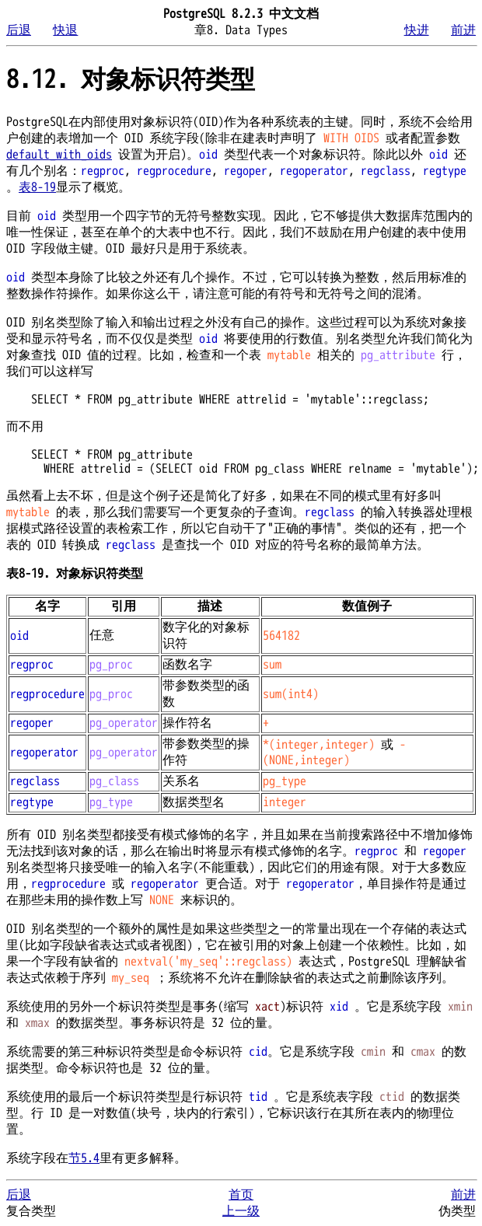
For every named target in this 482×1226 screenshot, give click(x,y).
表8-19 (37, 187)
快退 (65, 30)
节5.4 (84, 1158)
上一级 (241, 1211)
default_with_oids (59, 155)
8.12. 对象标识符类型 (130, 79)
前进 (463, 30)
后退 (18, 30)
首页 (241, 1195)
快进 (416, 30)
